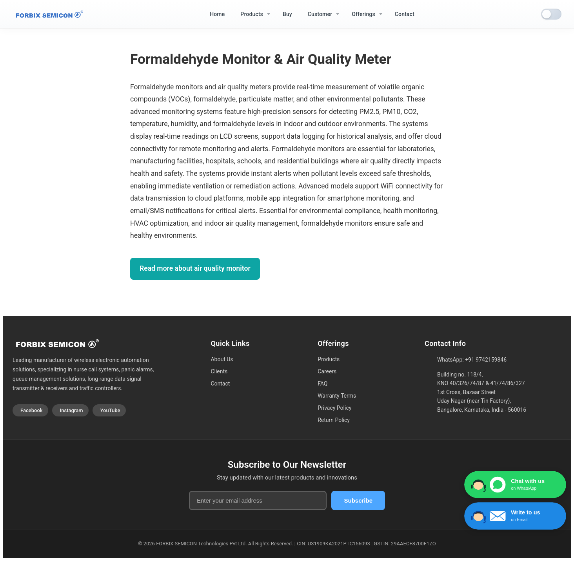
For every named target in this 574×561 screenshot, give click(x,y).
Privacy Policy (334, 408)
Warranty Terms (337, 396)
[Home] (48, 14)
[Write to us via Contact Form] (515, 516)
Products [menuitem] (251, 14)
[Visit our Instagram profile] (70, 410)
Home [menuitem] (217, 14)
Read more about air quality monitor (195, 268)
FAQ (322, 383)
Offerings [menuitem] (363, 14)
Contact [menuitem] (404, 14)
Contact (220, 383)
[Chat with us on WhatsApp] (515, 484)
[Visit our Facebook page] (30, 410)
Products (329, 359)
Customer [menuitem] (320, 14)
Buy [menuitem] (287, 14)
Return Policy (334, 420)
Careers (327, 371)
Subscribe (358, 500)
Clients (219, 371)
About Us (222, 359)
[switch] (551, 14)
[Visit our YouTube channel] (109, 410)
